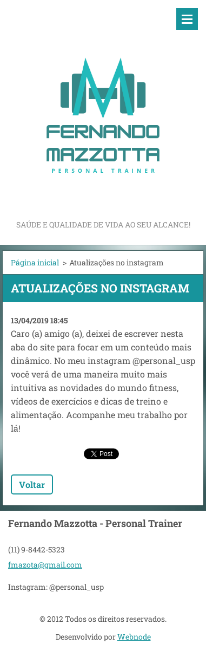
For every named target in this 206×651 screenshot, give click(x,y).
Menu (187, 19)
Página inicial (35, 262)
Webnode (134, 637)
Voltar (32, 484)
